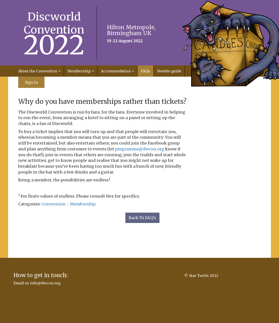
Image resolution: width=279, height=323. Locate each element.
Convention (54, 204)
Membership (83, 204)
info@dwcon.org (45, 283)
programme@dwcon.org (139, 148)
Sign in (31, 82)
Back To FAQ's (142, 217)
